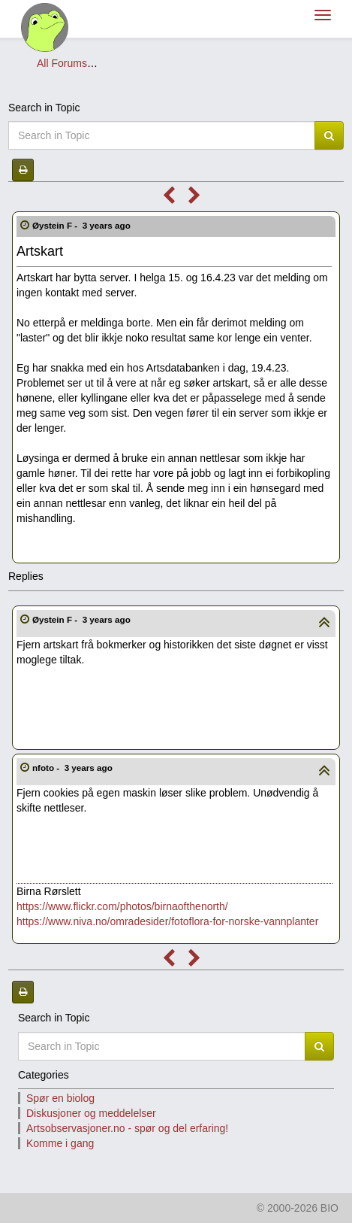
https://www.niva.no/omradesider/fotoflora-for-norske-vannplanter (167, 921)
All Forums (62, 63)
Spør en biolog (60, 1098)
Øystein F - (82, 225)
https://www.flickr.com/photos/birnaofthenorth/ (122, 906)
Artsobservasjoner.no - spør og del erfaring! (201, 63)
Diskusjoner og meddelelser (91, 1113)
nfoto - (73, 767)
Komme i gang (60, 1143)
